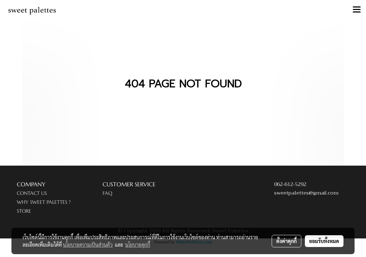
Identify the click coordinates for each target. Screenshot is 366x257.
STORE (24, 211)
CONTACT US (32, 193)
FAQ (107, 193)
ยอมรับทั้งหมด (324, 241)
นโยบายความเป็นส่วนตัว (88, 244)
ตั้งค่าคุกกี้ (286, 241)
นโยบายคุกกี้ (137, 244)
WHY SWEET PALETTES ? (44, 202)
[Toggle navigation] (357, 10)
